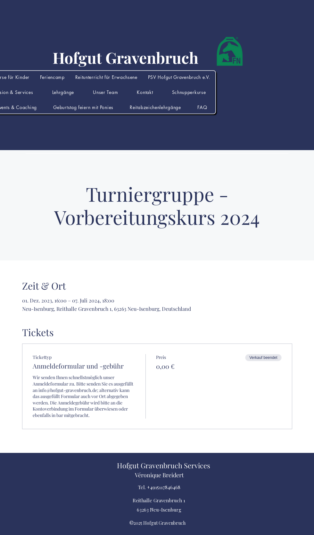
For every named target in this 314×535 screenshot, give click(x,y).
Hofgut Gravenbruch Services (163, 465)
